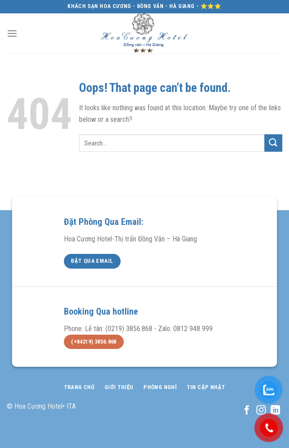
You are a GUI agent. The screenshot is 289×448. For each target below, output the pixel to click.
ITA (71, 406)
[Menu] (12, 33)
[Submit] (273, 143)
